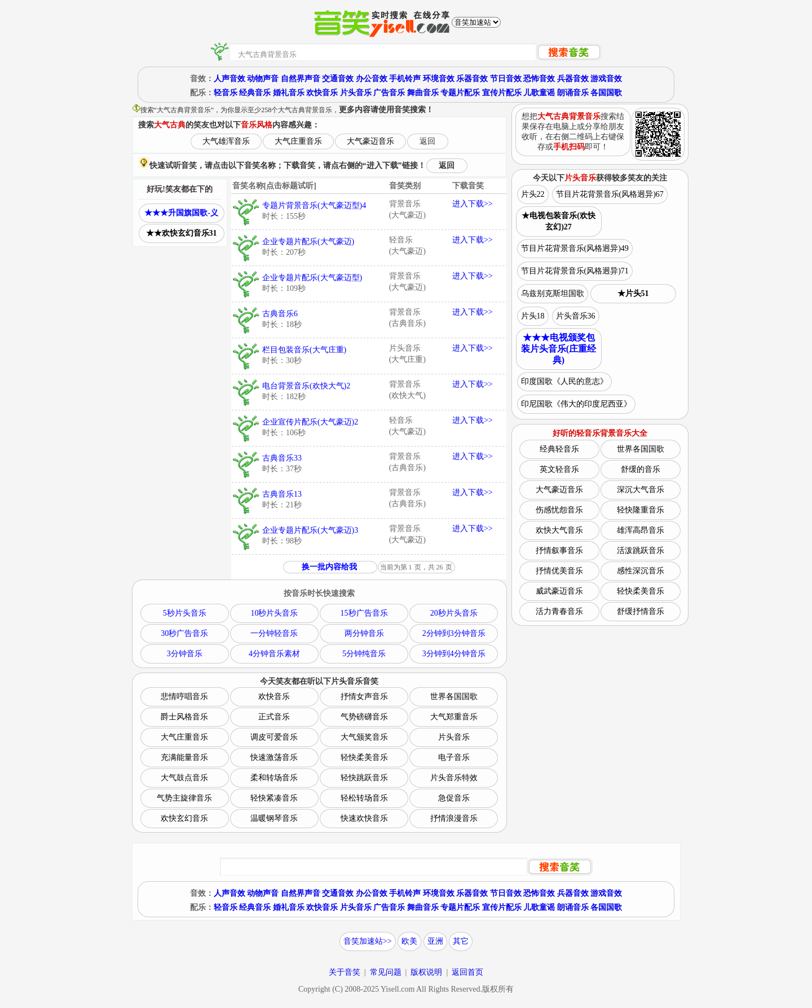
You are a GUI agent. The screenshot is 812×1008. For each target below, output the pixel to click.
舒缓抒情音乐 (640, 611)
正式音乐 (274, 717)
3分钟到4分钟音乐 (454, 653)
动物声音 (263, 78)
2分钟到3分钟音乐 (454, 633)
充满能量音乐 (184, 757)
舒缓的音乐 (640, 469)
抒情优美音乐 (559, 571)
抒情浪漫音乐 (454, 818)
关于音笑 (344, 972)
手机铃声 (405, 78)
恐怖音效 (539, 78)
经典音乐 (255, 93)
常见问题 (385, 972)
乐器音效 (472, 78)
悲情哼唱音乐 (184, 696)
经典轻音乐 (559, 449)
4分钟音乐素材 (274, 653)
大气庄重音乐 (298, 141)
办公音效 (371, 78)
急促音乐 (454, 798)
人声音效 (229, 78)
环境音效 (438, 78)
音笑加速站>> (367, 941)
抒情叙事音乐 (559, 550)
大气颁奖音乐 (364, 737)
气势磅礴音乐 (364, 717)
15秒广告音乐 (364, 613)
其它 (461, 941)
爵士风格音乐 (184, 717)
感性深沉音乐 (640, 571)
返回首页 (467, 972)
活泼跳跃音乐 (640, 550)
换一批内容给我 (329, 567)
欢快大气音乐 (559, 530)
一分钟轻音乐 (274, 633)
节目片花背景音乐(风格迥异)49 (575, 248)
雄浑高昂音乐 (640, 530)
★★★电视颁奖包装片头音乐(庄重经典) (558, 349)
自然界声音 (300, 78)
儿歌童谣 (539, 93)
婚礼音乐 (288, 93)
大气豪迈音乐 (370, 141)
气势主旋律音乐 (184, 798)
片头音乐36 (575, 316)
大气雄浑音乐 (226, 141)
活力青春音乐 (559, 611)
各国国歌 (606, 93)
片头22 (533, 194)
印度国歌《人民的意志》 (564, 381)
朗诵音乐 (573, 93)
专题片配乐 (460, 93)
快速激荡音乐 (274, 757)
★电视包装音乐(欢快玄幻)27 (558, 221)
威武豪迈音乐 (559, 591)
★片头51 (633, 293)
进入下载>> (472, 204)
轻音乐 (225, 93)
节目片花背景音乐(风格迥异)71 (575, 271)
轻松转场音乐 (364, 798)
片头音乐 (356, 93)
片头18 (533, 316)
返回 (427, 141)
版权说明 (426, 972)
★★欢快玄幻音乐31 (181, 233)
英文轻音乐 (559, 469)
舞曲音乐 (423, 93)
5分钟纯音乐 (364, 653)
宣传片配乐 (502, 93)
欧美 (409, 941)
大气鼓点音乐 (184, 777)
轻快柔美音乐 (364, 757)
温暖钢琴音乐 (274, 818)
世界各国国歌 (454, 696)
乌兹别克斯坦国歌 (552, 293)
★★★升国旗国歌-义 (181, 213)
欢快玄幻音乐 (184, 818)
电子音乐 (454, 757)
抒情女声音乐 (364, 696)
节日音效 (506, 78)
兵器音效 (573, 78)
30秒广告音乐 (184, 633)
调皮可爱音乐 (274, 737)
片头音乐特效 (454, 777)
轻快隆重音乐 (640, 510)
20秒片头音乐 (454, 613)
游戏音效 (606, 78)
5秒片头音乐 (184, 613)
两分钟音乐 (364, 633)
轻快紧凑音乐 (274, 798)
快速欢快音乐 (364, 818)
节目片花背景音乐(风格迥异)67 (610, 194)
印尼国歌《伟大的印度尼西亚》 (576, 404)
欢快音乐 (322, 93)
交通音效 (338, 78)
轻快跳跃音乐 (364, 777)
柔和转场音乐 (274, 777)
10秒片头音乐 (274, 613)
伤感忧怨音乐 (559, 510)
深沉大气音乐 (640, 489)
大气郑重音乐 (454, 717)
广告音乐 (389, 93)
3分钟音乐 (184, 653)
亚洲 (435, 941)
